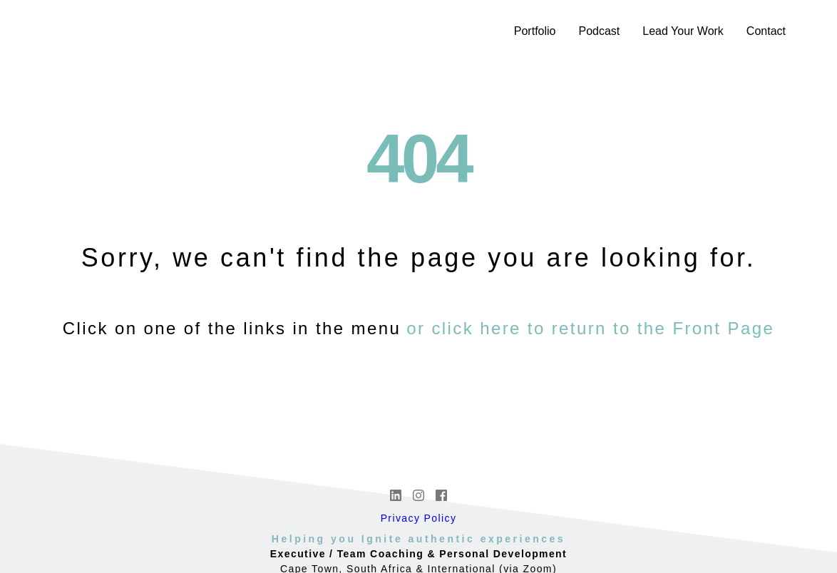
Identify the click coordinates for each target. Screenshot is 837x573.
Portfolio (535, 31)
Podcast (599, 31)
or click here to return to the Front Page (590, 328)
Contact (766, 31)
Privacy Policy (419, 518)
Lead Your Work (683, 31)
